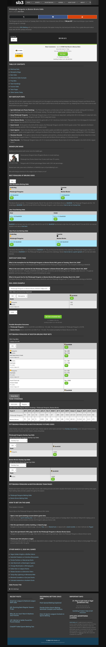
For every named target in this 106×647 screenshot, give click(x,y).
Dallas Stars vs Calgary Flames (19, 569)
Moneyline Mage (15, 72)
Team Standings (15, 84)
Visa (43, 527)
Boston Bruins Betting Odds (19, 498)
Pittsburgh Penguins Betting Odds (21, 495)
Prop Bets (13, 81)
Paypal (91, 527)
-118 (71, 304)
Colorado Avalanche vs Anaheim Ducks (22, 580)
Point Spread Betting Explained (50, 603)
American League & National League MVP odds (22, 602)
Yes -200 (67, 351)
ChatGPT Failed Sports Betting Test (22, 627)
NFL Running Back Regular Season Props (22, 608)
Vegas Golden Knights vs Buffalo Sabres (22, 554)
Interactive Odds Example (18, 78)
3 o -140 (67, 361)
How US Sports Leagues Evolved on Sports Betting (52, 615)
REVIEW (19, 56)
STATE (13, 36)
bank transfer (71, 527)
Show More (14, 396)
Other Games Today (16, 92)
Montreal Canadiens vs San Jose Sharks (22, 577)
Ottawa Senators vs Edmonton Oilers (21, 572)
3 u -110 (67, 373)
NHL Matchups (15, 589)
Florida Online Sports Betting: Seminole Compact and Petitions (51, 608)
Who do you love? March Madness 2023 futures (22, 614)
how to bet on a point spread (73, 252)
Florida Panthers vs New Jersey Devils (21, 560)
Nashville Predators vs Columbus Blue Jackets (24, 557)
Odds (30, 2)
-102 (71, 302)
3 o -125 (67, 371)
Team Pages (14, 89)
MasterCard (52, 527)
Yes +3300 (68, 380)
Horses (62, 2)
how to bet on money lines (72, 205)
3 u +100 (67, 363)
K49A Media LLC (73, 622)
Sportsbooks (51, 2)
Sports (39, 2)
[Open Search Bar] (89, 2)
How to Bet (73, 2)
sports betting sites (27, 518)
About (84, 2)
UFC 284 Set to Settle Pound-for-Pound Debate (21, 621)
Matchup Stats (14, 69)
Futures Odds (14, 86)
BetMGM (69, 203)
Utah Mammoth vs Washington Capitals (22, 563)
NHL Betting (24, 27)
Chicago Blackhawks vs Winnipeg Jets (22, 566)
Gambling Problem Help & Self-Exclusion (83, 611)
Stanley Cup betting (71, 429)
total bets (24, 226)
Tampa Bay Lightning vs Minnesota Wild (22, 574)
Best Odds (13, 75)
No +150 (67, 353)
